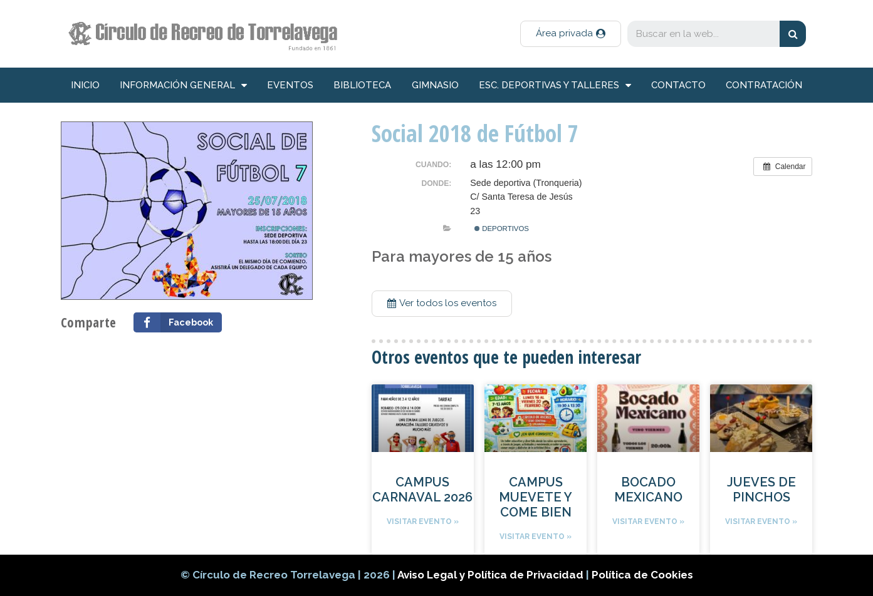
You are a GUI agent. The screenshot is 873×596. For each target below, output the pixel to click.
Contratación (764, 85)
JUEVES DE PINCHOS (761, 490)
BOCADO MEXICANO (648, 490)
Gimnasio (435, 85)
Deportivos (501, 228)
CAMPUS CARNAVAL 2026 (422, 490)
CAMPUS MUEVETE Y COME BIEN (535, 497)
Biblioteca (362, 85)
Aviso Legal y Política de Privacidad (491, 574)
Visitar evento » (423, 521)
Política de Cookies (642, 574)
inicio (85, 85)
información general (183, 85)
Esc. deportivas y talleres (555, 85)
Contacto (678, 85)
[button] (570, 34)
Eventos (290, 85)
